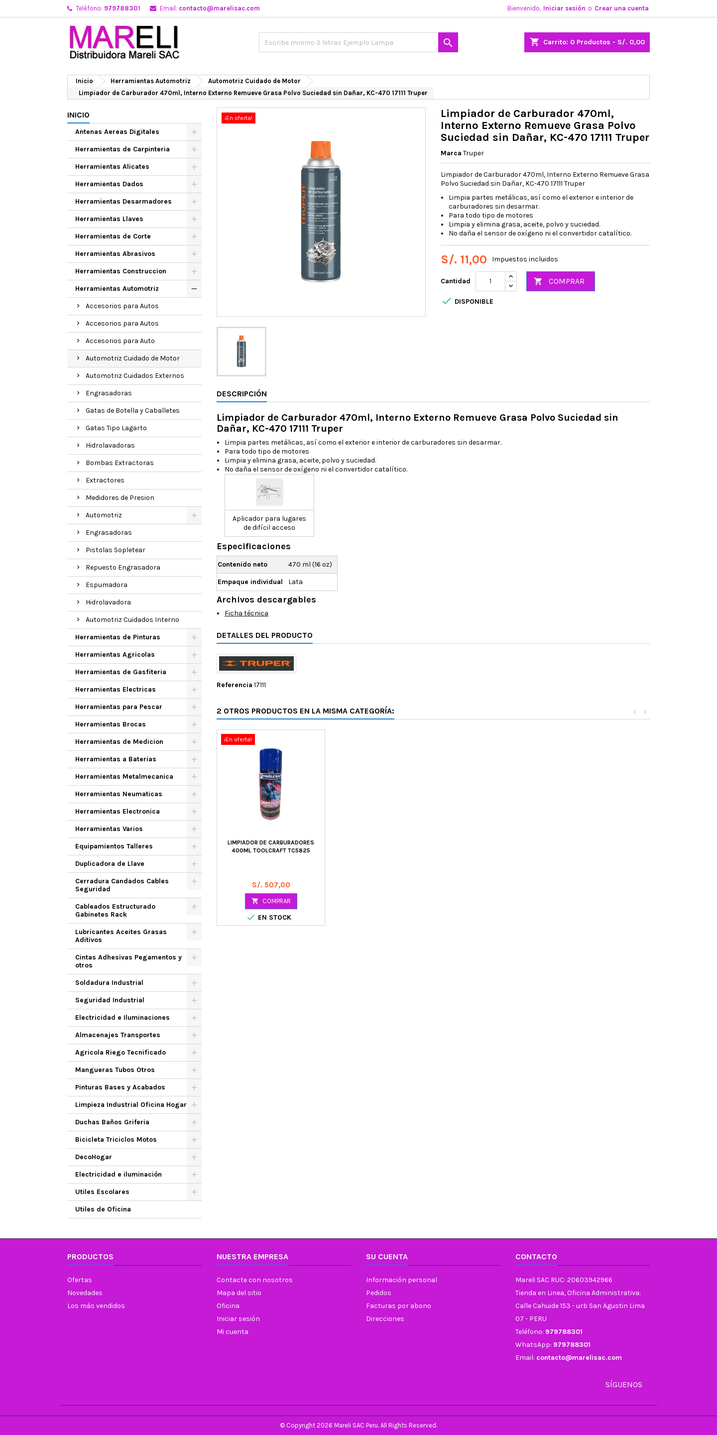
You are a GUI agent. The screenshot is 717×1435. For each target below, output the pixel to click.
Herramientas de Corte (113, 236)
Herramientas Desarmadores (123, 201)
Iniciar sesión (564, 8)
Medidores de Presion (120, 497)
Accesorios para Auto (120, 341)
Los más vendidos (96, 1306)
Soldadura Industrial (109, 982)
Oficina (228, 1306)
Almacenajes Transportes (117, 1035)
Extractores (105, 480)
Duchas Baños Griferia (112, 1122)
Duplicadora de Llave (109, 863)
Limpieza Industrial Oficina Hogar (131, 1104)
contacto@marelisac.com (219, 8)
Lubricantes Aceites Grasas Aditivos (121, 936)
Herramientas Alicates (112, 166)
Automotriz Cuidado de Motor (133, 358)
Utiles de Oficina (103, 1209)
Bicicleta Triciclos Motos (116, 1139)
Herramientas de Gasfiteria (120, 672)
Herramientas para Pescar (118, 707)
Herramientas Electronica (117, 811)
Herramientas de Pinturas (117, 637)
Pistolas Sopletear (115, 550)
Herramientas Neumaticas (118, 794)
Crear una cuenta (622, 8)
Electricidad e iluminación (118, 1174)
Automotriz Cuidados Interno (132, 619)
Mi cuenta (232, 1331)
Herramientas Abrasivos (115, 253)
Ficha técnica (246, 613)
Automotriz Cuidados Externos (135, 375)
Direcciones (385, 1319)
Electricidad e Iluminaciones (122, 1017)
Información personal (401, 1280)
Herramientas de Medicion (119, 741)
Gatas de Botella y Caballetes (133, 410)
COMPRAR (559, 281)
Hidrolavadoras (110, 445)
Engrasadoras (109, 393)
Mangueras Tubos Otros (115, 1070)
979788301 (122, 8)
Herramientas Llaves (109, 219)
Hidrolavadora (108, 602)
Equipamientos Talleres (114, 846)
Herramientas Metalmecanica (124, 776)
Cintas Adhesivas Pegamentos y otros (128, 961)
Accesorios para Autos (122, 306)
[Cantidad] (490, 281)
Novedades (85, 1293)
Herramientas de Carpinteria (122, 149)
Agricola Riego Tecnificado (120, 1052)
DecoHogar (93, 1157)
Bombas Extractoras (120, 463)
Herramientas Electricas (115, 689)
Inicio (78, 115)
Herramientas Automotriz (117, 288)
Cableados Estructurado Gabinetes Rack (115, 910)
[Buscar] (358, 42)
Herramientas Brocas (110, 724)
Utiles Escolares (102, 1192)
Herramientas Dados (109, 184)
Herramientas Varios (109, 829)
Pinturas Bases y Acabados (120, 1087)
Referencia (234, 685)
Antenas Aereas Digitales (117, 131)
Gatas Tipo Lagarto (116, 428)
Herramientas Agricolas (115, 654)
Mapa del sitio (239, 1293)
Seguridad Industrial (109, 1000)
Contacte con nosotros (255, 1280)
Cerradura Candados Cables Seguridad (122, 885)
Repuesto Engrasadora (123, 567)
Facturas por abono (398, 1306)
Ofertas (79, 1280)
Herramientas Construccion (120, 271)
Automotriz (104, 515)
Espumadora (106, 585)
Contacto (536, 1256)
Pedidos (378, 1293)
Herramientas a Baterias (115, 759)
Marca (451, 153)
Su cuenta (387, 1256)
